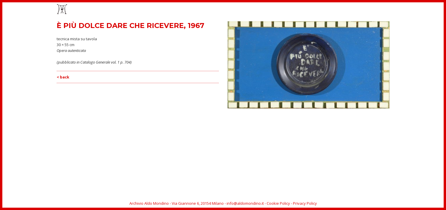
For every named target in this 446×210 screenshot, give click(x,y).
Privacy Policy (305, 203)
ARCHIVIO (370, 9)
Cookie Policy (278, 203)
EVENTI (297, 9)
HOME (260, 9)
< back (63, 77)
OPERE (278, 9)
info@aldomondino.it (245, 203)
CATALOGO (319, 9)
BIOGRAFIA (345, 9)
